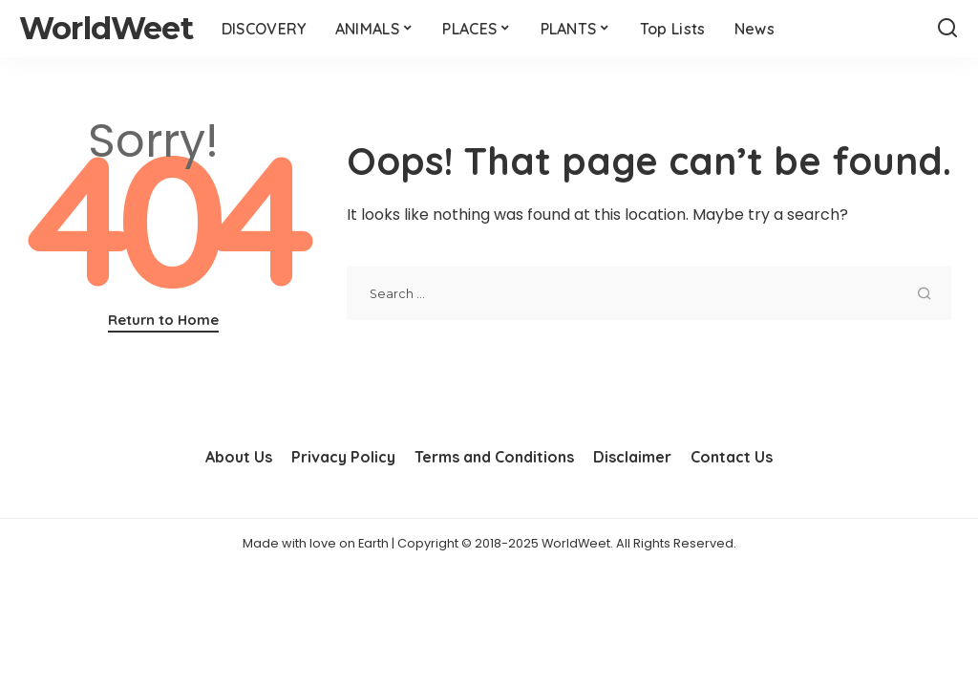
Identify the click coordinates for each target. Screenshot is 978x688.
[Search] (947, 28)
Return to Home (163, 320)
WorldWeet (106, 28)
